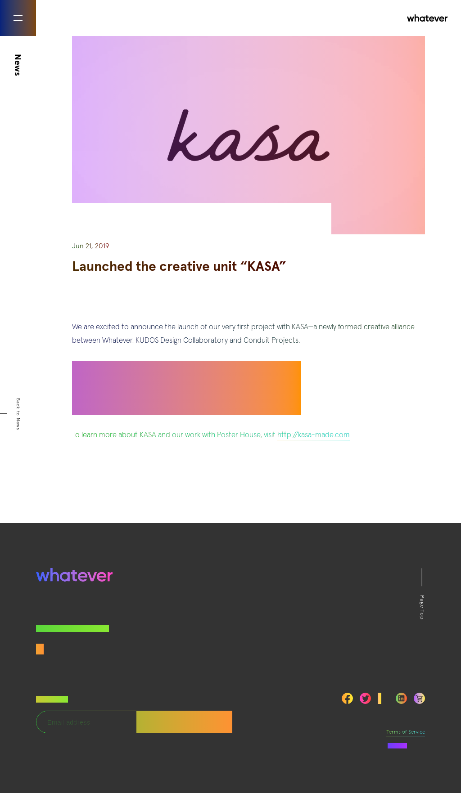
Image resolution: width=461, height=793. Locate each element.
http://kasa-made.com (313, 435)
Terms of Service (405, 732)
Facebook (347, 698)
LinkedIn (401, 698)
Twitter (365, 698)
